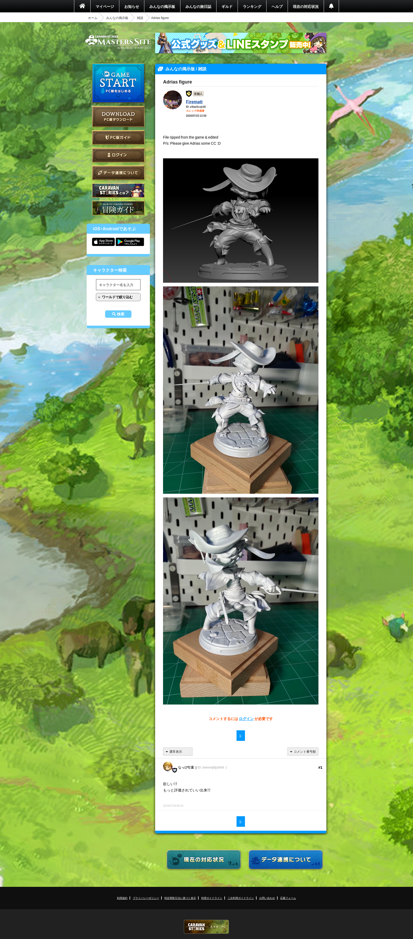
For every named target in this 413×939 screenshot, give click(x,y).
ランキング (252, 6)
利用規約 (122, 898)
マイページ (105, 6)
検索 (120, 314)
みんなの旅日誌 (198, 6)
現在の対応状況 (306, 6)
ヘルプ (277, 6)
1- (240, 735)
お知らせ (131, 6)
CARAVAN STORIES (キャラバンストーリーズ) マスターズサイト (118, 42)
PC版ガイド (118, 137)
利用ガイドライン (211, 898)
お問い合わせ (267, 898)
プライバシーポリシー (146, 898)
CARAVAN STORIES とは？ (118, 190)
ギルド (227, 6)
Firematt (194, 101)
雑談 (140, 17)
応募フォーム (288, 898)
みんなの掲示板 (162, 6)
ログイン (118, 155)
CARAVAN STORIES (206, 927)
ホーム (92, 17)
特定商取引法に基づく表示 (180, 898)
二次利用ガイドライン (241, 898)
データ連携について (118, 172)
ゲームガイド (118, 208)
